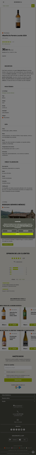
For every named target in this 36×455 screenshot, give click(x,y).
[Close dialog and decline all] (33, 219)
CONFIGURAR (25, 230)
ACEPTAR (17, 234)
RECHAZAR (9, 230)
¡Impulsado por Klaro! (29, 236)
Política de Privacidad (24, 225)
